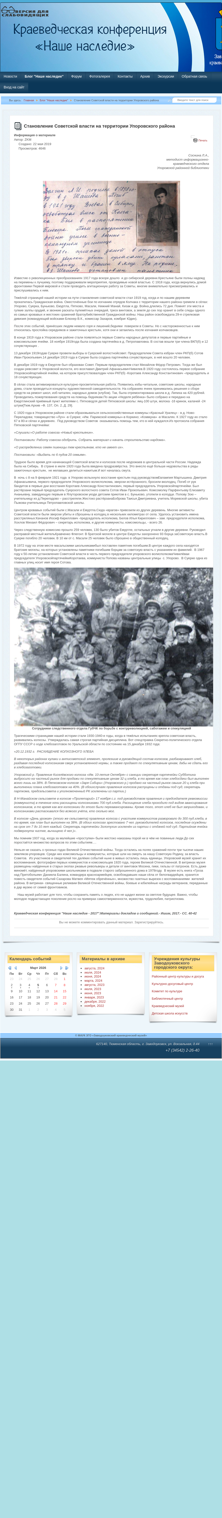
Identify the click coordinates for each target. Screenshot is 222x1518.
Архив (145, 76)
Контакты (125, 76)
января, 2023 (94, 997)
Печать (202, 140)
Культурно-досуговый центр (172, 984)
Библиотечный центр (167, 998)
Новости (10, 76)
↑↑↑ (210, 1044)
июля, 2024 (92, 972)
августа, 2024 (94, 968)
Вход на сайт (14, 87)
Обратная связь (194, 76)
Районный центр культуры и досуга (178, 976)
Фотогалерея (99, 76)
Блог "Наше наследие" (44, 76)
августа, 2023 (94, 985)
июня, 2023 (92, 993)
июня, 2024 (92, 976)
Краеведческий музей (168, 1006)
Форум (76, 76)
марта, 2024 (93, 980)
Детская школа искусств (169, 1013)
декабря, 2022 (95, 1001)
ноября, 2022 (94, 1006)
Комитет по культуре (167, 991)
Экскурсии (166, 76)
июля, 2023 (92, 989)
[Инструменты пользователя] (193, 136)
